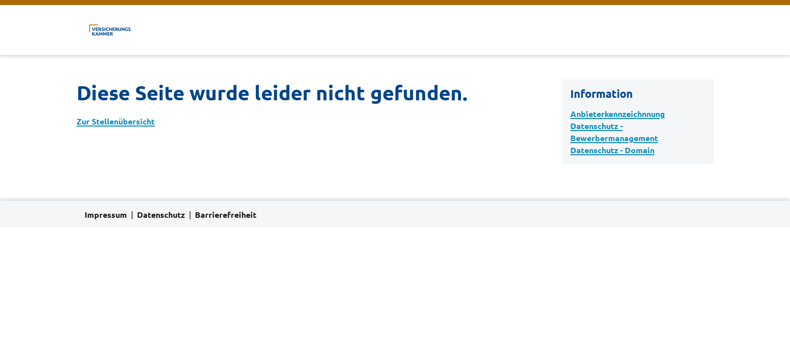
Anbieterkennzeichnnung (617, 113)
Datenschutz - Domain (612, 150)
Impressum (106, 214)
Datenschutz (161, 214)
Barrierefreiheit (225, 214)
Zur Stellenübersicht (116, 121)
